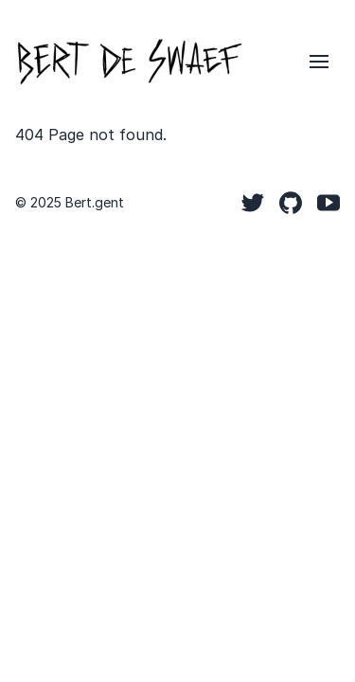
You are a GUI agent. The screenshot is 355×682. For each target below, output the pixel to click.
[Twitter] (252, 202)
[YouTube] (328, 202)
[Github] (290, 202)
